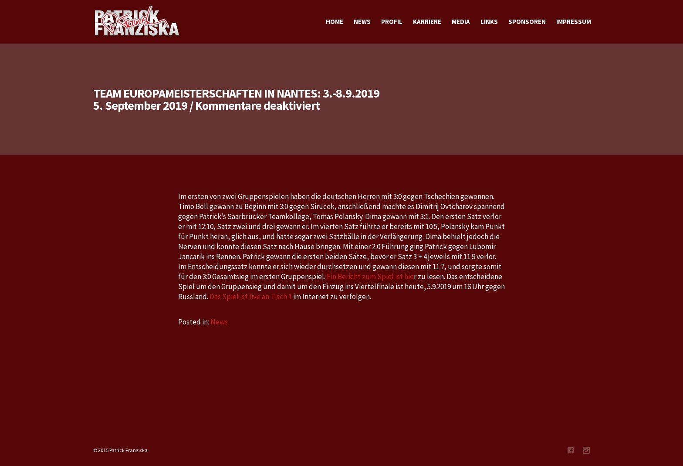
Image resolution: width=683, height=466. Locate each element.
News (219, 322)
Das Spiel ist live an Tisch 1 (251, 296)
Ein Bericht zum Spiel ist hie (370, 276)
